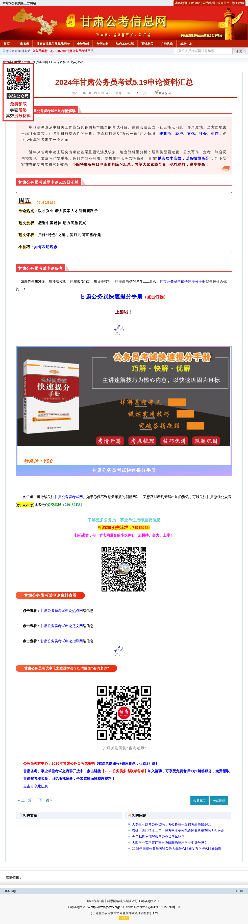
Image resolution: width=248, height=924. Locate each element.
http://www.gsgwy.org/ (105, 907)
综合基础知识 (125, 44)
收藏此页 (199, 801)
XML (156, 913)
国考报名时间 (12, 51)
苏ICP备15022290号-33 (164, 907)
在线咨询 (167, 44)
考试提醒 (219, 801)
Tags (14, 891)
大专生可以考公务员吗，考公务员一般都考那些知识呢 (171, 824)
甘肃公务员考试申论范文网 (61, 626)
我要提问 (165, 93)
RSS (7, 891)
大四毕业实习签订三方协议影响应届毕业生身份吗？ (169, 842)
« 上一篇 (25, 800)
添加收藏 (238, 3)
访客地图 (181, 3)
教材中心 (186, 44)
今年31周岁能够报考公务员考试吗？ (158, 836)
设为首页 (223, 3)
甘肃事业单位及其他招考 (53, 44)
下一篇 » (45, 800)
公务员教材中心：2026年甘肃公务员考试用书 (63, 51)
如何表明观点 (46, 247)
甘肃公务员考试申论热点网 (61, 611)
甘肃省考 (23, 44)
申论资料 (83, 44)
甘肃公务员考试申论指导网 (61, 641)
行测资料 (102, 44)
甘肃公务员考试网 (36, 62)
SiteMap (195, 3)
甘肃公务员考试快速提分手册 (183, 281)
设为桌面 (209, 3)
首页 (7, 44)
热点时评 (77, 62)
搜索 (239, 51)
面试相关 (147, 44)
